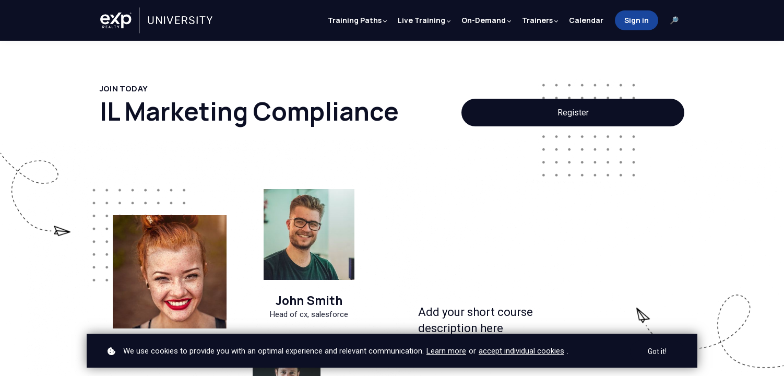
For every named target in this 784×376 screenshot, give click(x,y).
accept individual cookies (521, 351)
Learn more (446, 351)
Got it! (657, 351)
